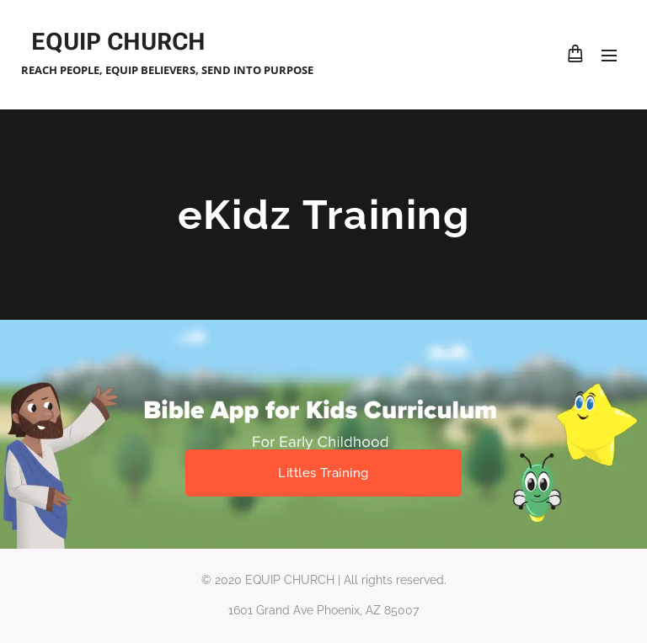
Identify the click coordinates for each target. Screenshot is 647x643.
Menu (609, 55)
